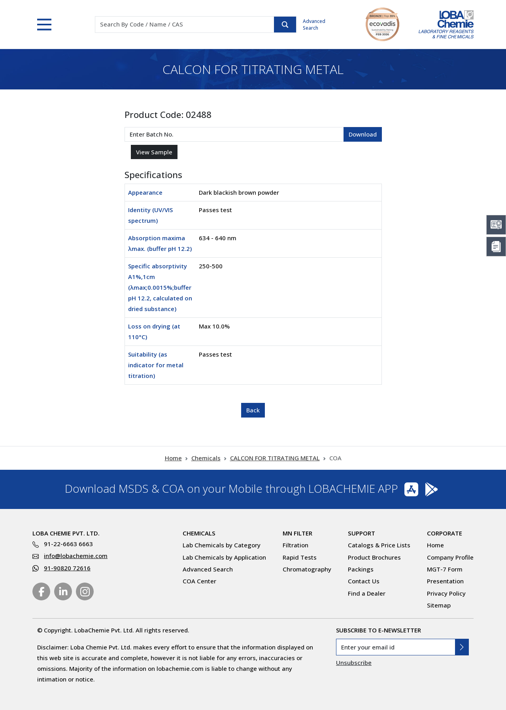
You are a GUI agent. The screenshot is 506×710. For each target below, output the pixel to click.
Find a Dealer (366, 593)
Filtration (295, 545)
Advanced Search (314, 24)
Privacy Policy (446, 593)
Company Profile (450, 557)
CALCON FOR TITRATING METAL (275, 458)
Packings (361, 569)
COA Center (199, 581)
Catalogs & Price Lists (379, 545)
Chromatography (307, 569)
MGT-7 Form (445, 569)
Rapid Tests (300, 557)
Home (173, 458)
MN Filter (297, 533)
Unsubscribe (354, 662)
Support (361, 533)
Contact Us (364, 581)
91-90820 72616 (67, 568)
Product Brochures (374, 557)
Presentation (445, 581)
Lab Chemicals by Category (222, 545)
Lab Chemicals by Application (224, 557)
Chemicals (206, 458)
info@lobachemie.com (76, 556)
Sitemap (439, 605)
